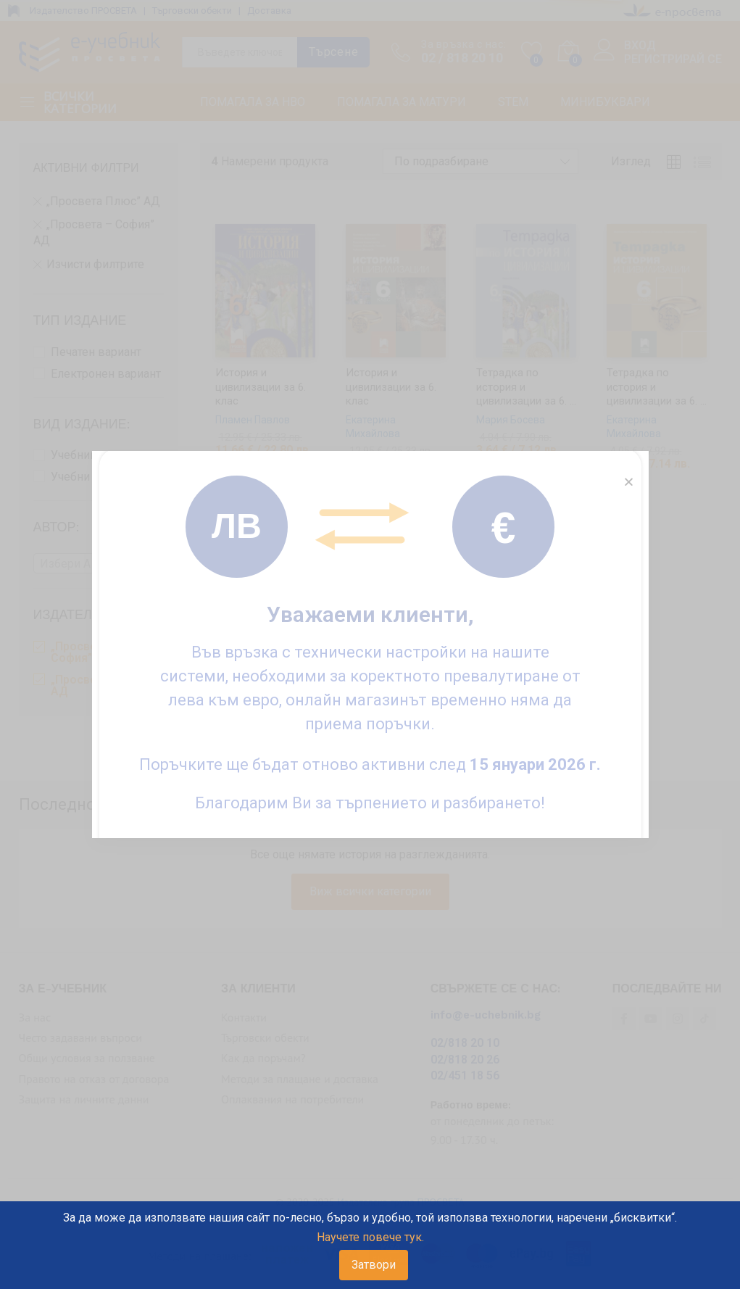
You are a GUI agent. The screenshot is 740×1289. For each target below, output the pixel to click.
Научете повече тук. (370, 1237)
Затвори (374, 1265)
